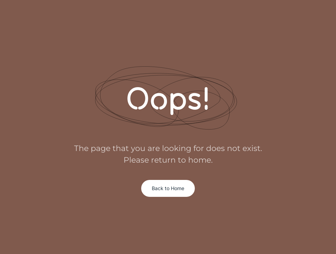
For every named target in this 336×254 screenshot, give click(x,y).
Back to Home (168, 188)
